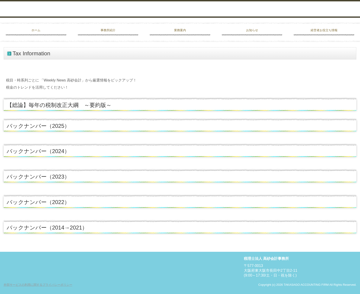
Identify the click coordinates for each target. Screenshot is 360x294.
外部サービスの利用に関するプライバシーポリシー (38, 284)
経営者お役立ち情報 (324, 30)
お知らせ (252, 30)
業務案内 (180, 30)
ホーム (35, 30)
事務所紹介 (108, 30)
